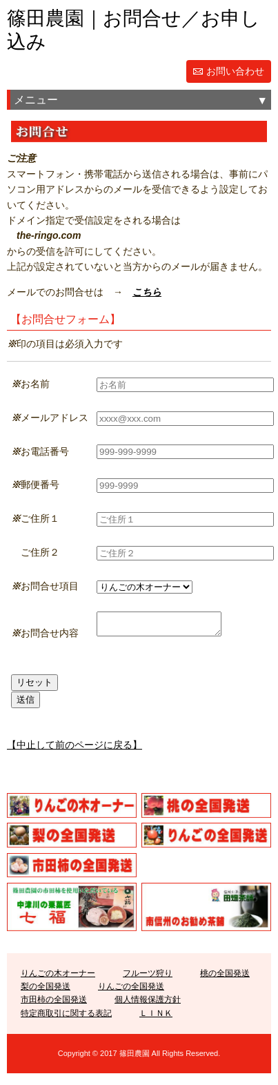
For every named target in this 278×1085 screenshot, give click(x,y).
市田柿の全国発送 (54, 1003)
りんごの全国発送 (131, 990)
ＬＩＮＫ (155, 1017)
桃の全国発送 (225, 977)
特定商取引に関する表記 (66, 1017)
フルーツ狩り (147, 977)
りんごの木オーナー (58, 977)
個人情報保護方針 (148, 1003)
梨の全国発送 (45, 990)
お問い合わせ (235, 71)
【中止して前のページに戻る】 (74, 748)
